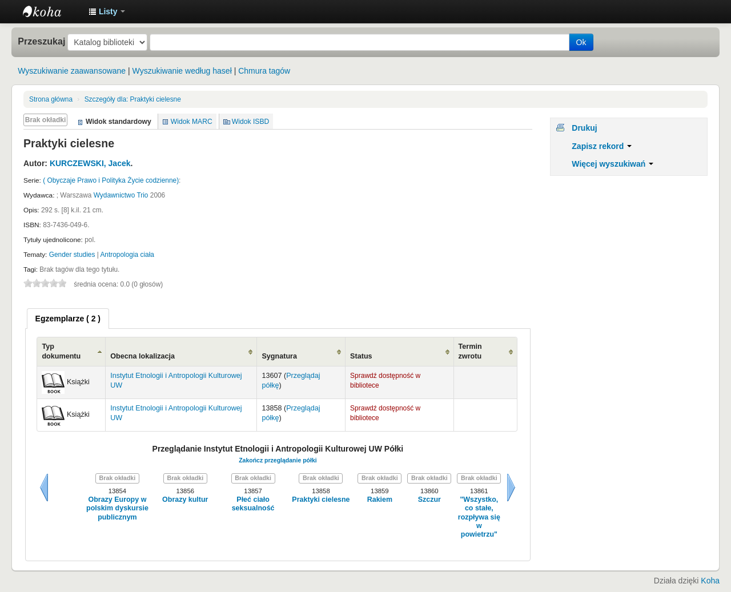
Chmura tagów (264, 70)
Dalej (511, 487)
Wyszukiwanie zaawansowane (72, 70)
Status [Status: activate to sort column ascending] (361, 356)
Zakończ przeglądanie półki (278, 460)
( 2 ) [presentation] (68, 318)
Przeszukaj (41, 41)
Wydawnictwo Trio (121, 195)
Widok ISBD (251, 122)
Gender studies (72, 255)
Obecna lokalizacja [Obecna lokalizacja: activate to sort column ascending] (142, 356)
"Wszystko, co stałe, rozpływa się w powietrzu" (479, 517)
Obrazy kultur (185, 500)
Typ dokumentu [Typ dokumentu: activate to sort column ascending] (61, 351)
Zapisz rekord (602, 146)
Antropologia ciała (127, 255)
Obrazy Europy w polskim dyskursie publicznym (117, 508)
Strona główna (51, 99)
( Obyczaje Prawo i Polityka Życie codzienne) (111, 180)
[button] (107, 11)
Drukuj (584, 127)
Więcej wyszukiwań (612, 163)
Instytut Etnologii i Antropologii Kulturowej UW (51, 11)
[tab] (68, 318)
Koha (710, 580)
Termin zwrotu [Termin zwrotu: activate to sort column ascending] (470, 351)
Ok (581, 42)
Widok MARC (191, 122)
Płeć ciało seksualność (253, 504)
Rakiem (379, 500)
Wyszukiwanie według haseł (182, 70)
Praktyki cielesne (133, 99)
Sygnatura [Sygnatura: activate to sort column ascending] (279, 356)
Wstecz (44, 487)
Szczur (429, 500)
